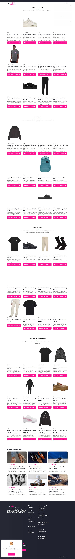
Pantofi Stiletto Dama (42, 532)
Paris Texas (30, 510)
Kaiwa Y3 (30, 530)
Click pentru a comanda (14, 43)
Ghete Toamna (41, 520)
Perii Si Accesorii (41, 534)
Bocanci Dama (31, 533)
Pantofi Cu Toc (41, 529)
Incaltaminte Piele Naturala (43, 522)
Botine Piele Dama (31, 517)
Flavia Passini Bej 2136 (31, 527)
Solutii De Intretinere (42, 539)
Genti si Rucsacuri (42, 513)
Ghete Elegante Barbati (43, 516)
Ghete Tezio (30, 524)
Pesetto (29, 520)
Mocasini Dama (31, 513)
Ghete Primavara (41, 518)
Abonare (23, 550)
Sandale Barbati (41, 536)
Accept (11, 554)
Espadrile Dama (41, 511)
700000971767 (31, 522)
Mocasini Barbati (41, 525)
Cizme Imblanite (41, 509)
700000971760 (31, 515)
